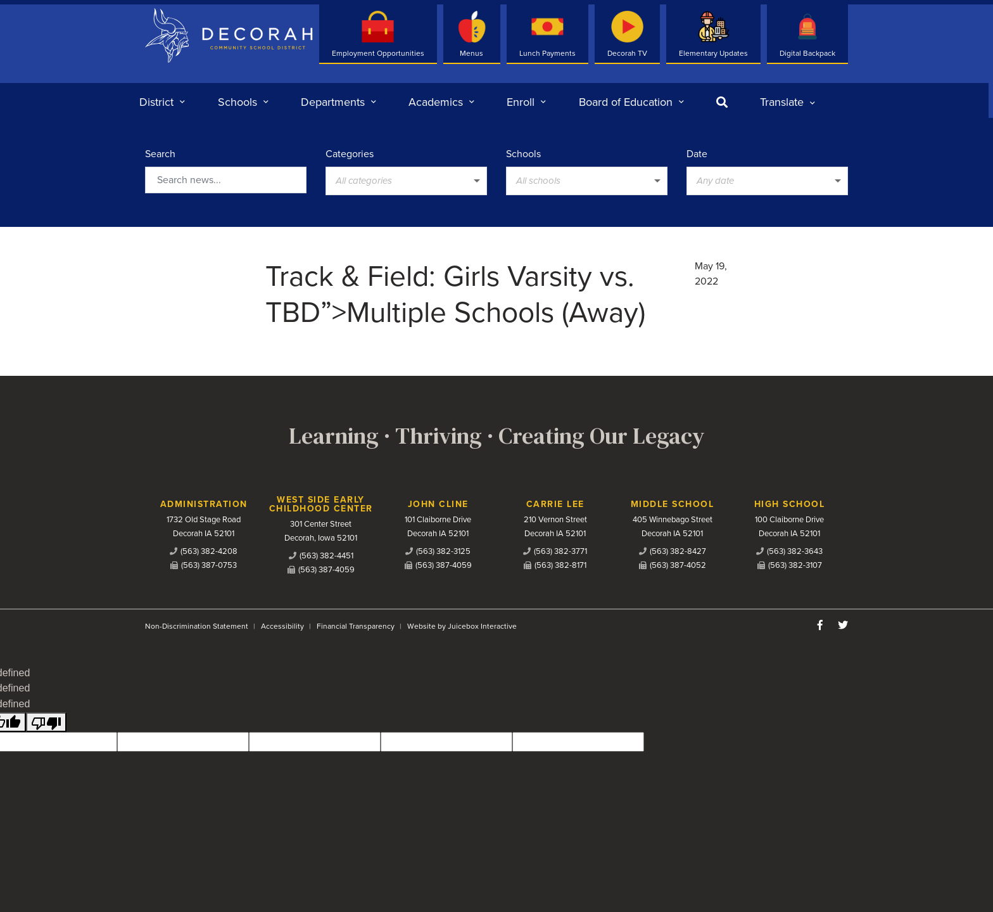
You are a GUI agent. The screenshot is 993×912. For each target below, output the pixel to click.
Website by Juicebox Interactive (462, 626)
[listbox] (787, 102)
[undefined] (46, 722)
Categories (350, 154)
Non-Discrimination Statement (196, 626)
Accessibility (282, 626)
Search (160, 154)
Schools (523, 154)
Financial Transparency (356, 626)
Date (696, 154)
